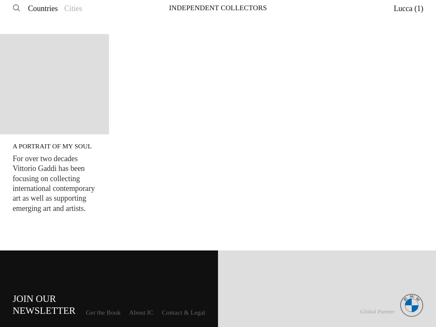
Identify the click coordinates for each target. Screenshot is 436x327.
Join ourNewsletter (44, 304)
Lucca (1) (408, 8)
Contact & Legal (183, 312)
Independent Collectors (218, 8)
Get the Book (103, 312)
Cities (73, 8)
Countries (43, 8)
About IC (141, 312)
